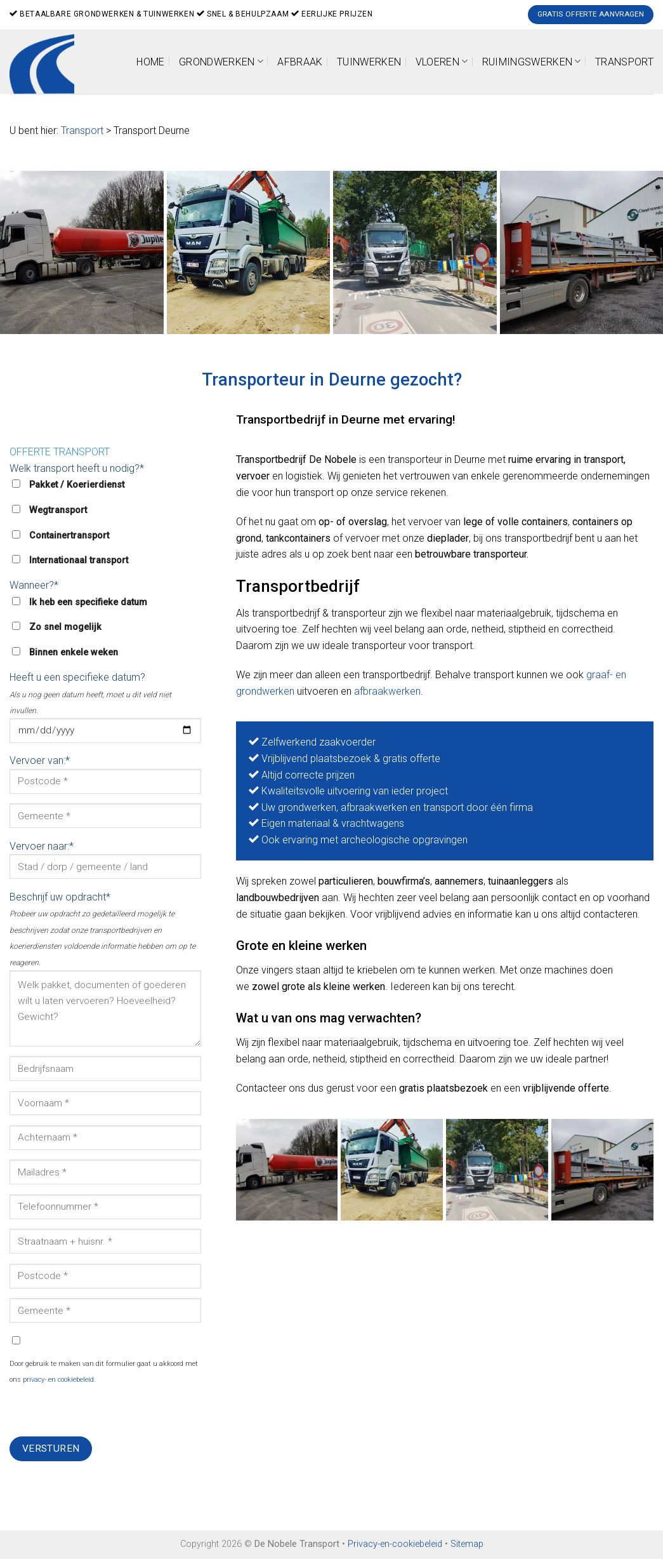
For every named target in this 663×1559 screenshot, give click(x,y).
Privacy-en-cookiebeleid (395, 1544)
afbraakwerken (387, 691)
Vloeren (442, 61)
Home (150, 62)
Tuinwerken (369, 62)
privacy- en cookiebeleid (58, 1379)
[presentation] (106, 1411)
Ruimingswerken (531, 61)
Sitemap (466, 1544)
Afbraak (299, 62)
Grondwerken (221, 61)
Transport (624, 62)
